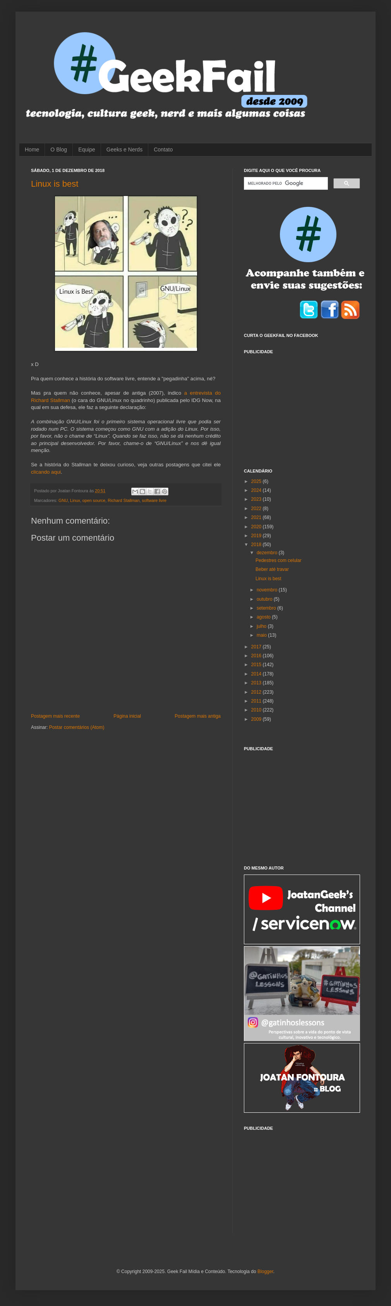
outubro (265, 599)
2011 (257, 701)
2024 (257, 490)
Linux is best (54, 184)
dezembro (268, 552)
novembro (268, 590)
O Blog (58, 149)
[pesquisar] (285, 183)
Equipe (86, 149)
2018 (257, 544)
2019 (257, 535)
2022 (257, 508)
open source (93, 500)
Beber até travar (272, 569)
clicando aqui (46, 472)
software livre (154, 500)
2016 (257, 655)
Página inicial (127, 716)
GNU (63, 500)
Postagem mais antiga (198, 716)
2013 (257, 683)
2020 (257, 526)
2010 (257, 710)
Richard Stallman (123, 500)
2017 (257, 647)
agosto (264, 617)
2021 (257, 517)
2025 (257, 481)
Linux (75, 500)
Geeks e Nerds (124, 149)
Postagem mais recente (55, 716)
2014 (257, 674)
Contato (163, 149)
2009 (257, 719)
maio (262, 635)
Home (32, 149)
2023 (257, 499)
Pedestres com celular (279, 560)
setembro (267, 608)
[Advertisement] (302, 406)
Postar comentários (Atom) (77, 727)
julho (262, 626)
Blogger (265, 1271)
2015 (257, 664)
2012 (257, 692)
